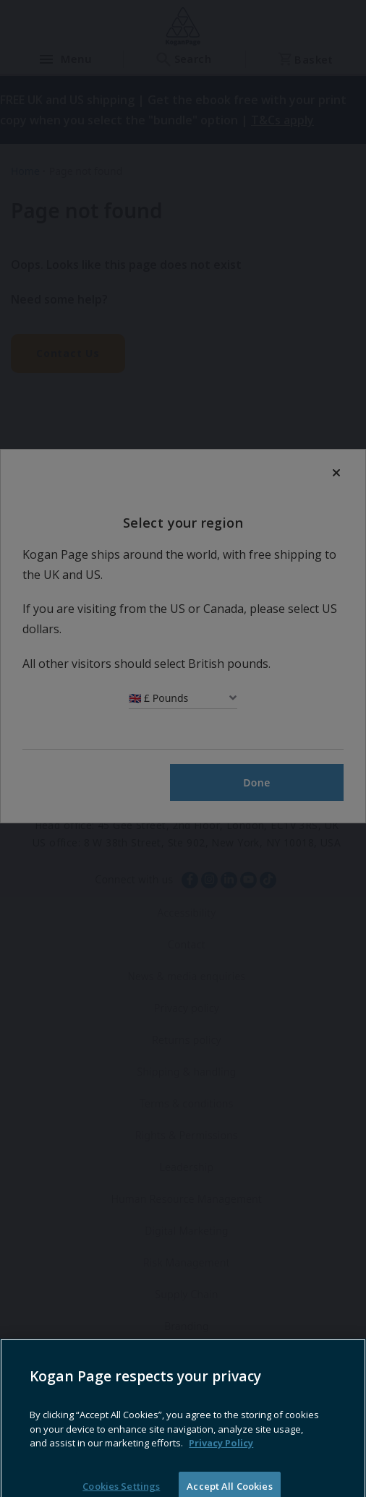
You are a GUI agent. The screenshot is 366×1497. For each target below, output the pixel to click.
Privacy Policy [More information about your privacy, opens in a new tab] (221, 1458)
